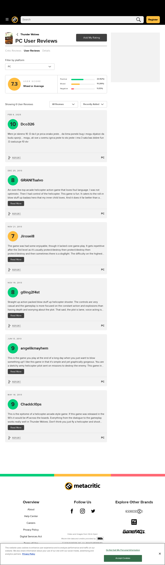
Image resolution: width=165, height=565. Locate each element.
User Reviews (32, 50)
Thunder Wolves (27, 34)
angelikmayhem (34, 348)
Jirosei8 (27, 236)
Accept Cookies (123, 559)
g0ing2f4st (30, 292)
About (31, 509)
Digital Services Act (31, 536)
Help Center (31, 516)
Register (153, 19)
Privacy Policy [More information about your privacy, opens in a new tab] (28, 555)
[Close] (159, 554)
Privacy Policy (31, 529)
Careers (31, 523)
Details (46, 50)
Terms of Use (31, 543)
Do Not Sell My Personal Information (123, 551)
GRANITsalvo (32, 180)
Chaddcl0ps (31, 404)
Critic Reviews (13, 50)
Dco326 (27, 124)
